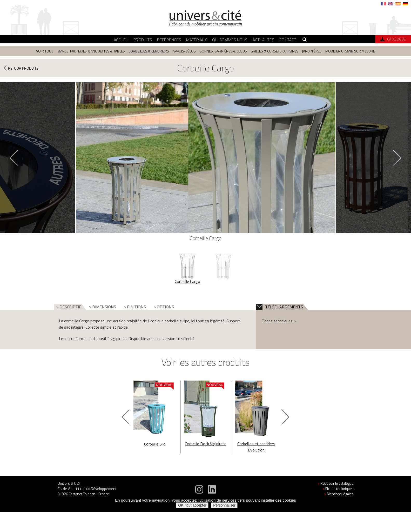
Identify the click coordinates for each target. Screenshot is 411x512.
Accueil (121, 40)
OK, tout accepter (192, 505)
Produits (142, 40)
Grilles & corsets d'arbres (274, 51)
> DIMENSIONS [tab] (102, 307)
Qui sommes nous (229, 40)
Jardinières (312, 51)
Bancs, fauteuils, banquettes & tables (91, 51)
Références (169, 40)
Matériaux (196, 40)
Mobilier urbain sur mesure (350, 51)
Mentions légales (339, 493)
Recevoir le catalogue (336, 483)
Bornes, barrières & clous (223, 51)
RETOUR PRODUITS (21, 68)
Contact (287, 40)
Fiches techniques (338, 488)
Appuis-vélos (184, 51)
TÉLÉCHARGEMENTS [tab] (279, 307)
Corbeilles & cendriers (149, 51)
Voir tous (44, 51)
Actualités (263, 40)
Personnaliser (224, 505)
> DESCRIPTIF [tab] (68, 307)
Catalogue (393, 39)
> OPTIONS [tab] (164, 307)
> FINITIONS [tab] (135, 307)
